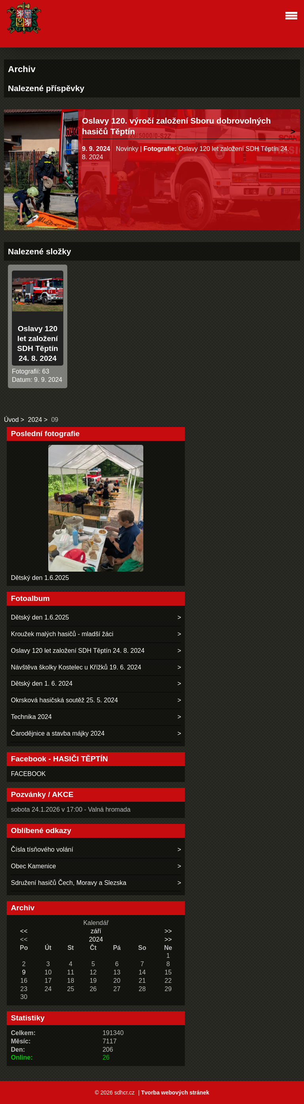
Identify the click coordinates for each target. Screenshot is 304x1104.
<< (24, 931)
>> (168, 931)
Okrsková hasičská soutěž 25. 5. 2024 (64, 700)
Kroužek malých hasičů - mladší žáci (62, 634)
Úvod (11, 419)
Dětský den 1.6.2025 (40, 577)
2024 (35, 419)
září (96, 931)
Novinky (127, 148)
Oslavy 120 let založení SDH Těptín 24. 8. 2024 (77, 650)
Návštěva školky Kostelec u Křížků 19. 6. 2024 (76, 667)
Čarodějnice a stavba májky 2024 (57, 733)
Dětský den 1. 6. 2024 (41, 683)
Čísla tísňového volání (42, 849)
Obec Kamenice (33, 866)
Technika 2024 (31, 716)
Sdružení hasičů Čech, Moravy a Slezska (68, 882)
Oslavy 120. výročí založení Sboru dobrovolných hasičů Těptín (176, 126)
